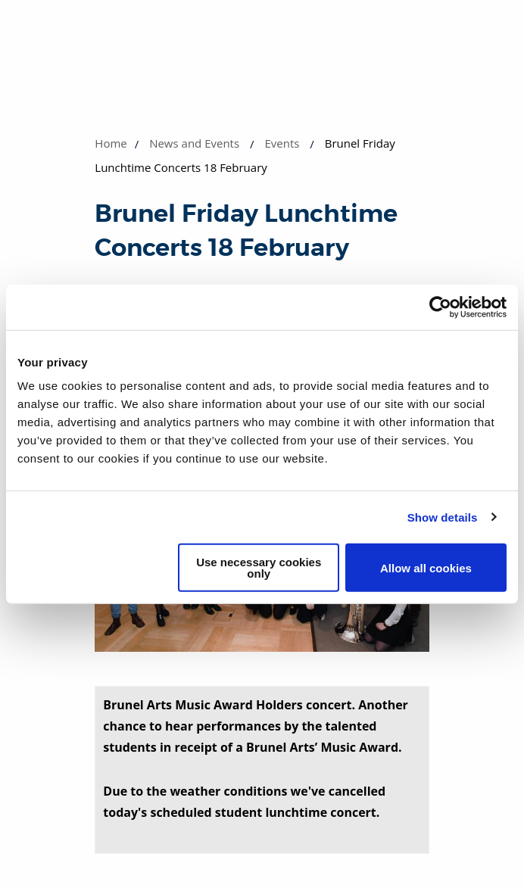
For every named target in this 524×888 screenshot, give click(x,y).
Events (281, 143)
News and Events (194, 143)
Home (110, 143)
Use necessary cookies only (258, 568)
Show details (442, 516)
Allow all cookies (426, 567)
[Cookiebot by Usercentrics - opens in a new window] (440, 306)
